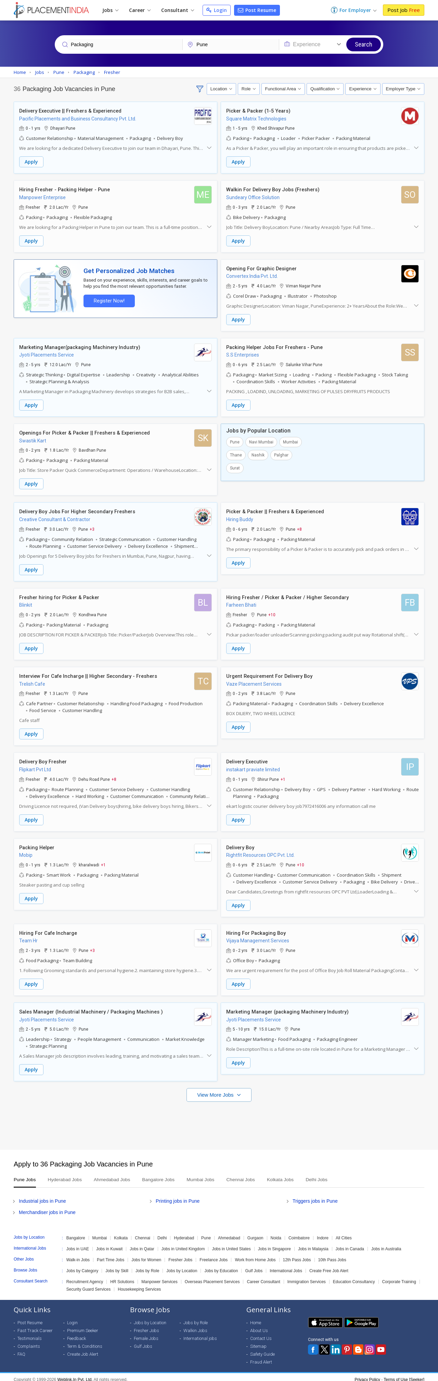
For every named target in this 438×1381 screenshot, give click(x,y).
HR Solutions (122, 1277)
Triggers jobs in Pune (315, 1196)
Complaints (28, 1341)
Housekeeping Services (139, 1284)
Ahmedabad (229, 1233)
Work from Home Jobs (255, 1255)
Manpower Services (159, 1277)
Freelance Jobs (213, 1255)
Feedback (76, 1333)
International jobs (200, 1333)
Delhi (162, 1233)
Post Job (403, 10)
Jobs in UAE (77, 1244)
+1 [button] (283, 775)
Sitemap (258, 1341)
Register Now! (108, 300)
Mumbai (290, 440)
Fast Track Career (35, 1325)
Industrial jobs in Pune (42, 1196)
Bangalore (75, 1233)
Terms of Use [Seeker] (404, 1374)
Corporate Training (399, 1277)
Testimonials (29, 1333)
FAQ (21, 1349)
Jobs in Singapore (274, 1244)
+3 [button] (92, 527)
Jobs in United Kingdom (183, 1244)
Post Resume (257, 10)
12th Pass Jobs (297, 1255)
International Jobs (286, 1266)
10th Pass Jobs (332, 1255)
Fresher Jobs (180, 1255)
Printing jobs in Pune (177, 1196)
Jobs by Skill (116, 1266)
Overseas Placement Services (212, 1277)
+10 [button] (271, 612)
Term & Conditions (84, 1341)
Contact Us (261, 1333)
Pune (235, 440)
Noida (276, 1233)
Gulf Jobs (253, 1266)
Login (216, 10)
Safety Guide (262, 1349)
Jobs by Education (221, 1266)
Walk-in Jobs (78, 1255)
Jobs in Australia (386, 1244)
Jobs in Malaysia (313, 1244)
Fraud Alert (261, 1356)
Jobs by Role (147, 1266)
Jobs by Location (181, 1266)
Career (140, 10)
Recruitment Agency (84, 1277)
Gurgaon (255, 1233)
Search (363, 44)
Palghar (281, 453)
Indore (322, 1233)
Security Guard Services (88, 1284)
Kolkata (121, 1233)
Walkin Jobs (195, 1325)
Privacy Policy (367, 1374)
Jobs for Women (146, 1255)
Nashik (258, 453)
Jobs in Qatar (142, 1244)
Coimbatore (299, 1233)
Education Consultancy (354, 1277)
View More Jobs (216, 1090)
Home (255, 1317)
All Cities (344, 1233)
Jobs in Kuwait (109, 1244)
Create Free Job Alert (328, 1266)
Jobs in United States (231, 1244)
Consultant (177, 10)
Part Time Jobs (110, 1255)
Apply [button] (31, 162)
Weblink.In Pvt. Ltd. (75, 1374)
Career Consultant (263, 1277)
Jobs (110, 10)
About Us (259, 1325)
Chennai (142, 1233)
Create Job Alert (82, 1349)
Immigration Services (306, 1277)
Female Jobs (146, 1333)
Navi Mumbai (261, 440)
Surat (235, 466)
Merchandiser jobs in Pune (47, 1207)
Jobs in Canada (350, 1244)
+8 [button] (299, 527)
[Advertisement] (219, 1117)
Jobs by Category (82, 1266)
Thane (236, 453)
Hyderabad (184, 1233)
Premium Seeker (82, 1325)
